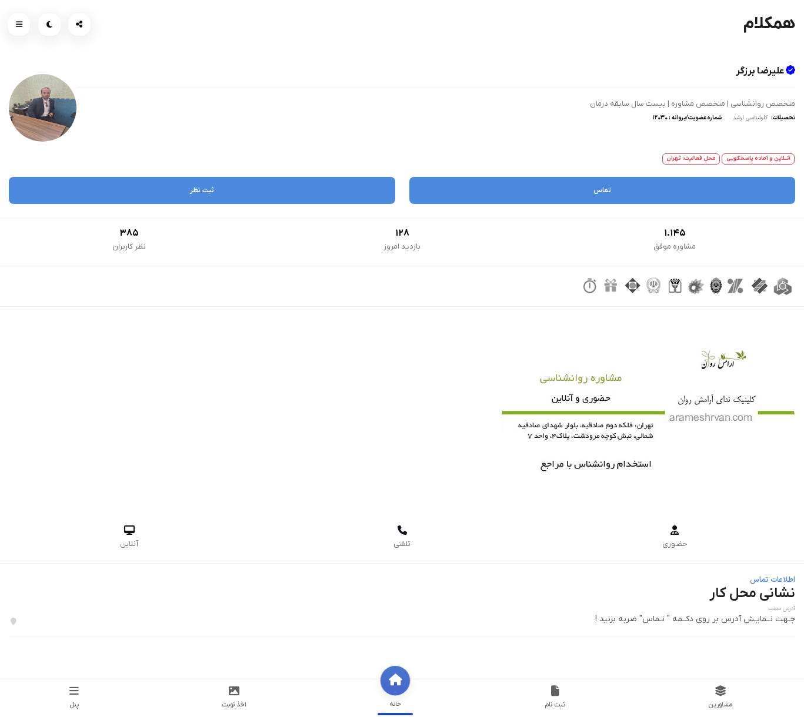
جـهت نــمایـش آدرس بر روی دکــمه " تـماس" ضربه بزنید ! (695, 619)
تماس (602, 190)
